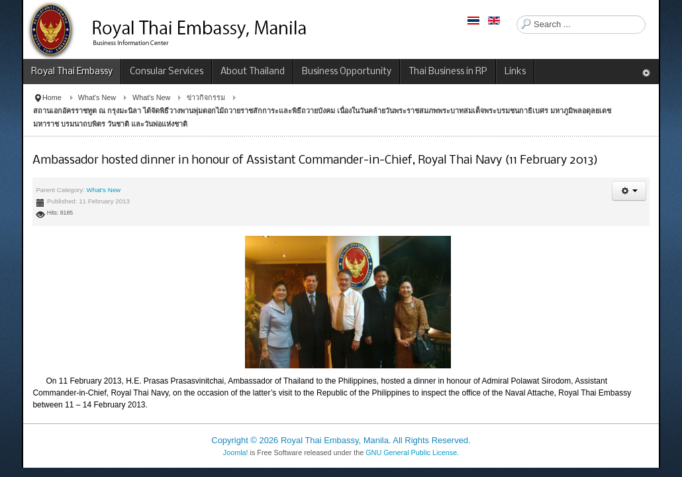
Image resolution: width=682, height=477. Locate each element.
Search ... (516, 15)
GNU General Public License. (412, 452)
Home (52, 97)
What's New (97, 97)
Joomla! (235, 452)
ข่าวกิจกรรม (206, 97)
